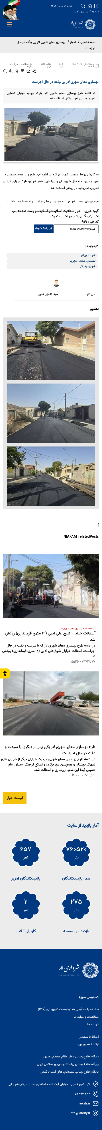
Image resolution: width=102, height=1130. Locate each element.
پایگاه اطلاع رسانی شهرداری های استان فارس (69, 1071)
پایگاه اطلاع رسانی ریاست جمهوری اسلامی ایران (68, 1064)
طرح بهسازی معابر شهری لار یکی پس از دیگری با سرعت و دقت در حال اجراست (50, 750)
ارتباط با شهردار (89, 1036)
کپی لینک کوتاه (43, 228)
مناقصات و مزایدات (86, 1017)
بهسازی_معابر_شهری (83, 260)
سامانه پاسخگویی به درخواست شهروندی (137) (68, 1009)
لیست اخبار (15, 798)
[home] (90, 6)
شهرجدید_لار (88, 266)
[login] (96, 6)
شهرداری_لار (88, 255)
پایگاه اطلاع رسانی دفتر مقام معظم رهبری (71, 1056)
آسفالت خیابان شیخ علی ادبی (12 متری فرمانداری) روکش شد (50, 636)
